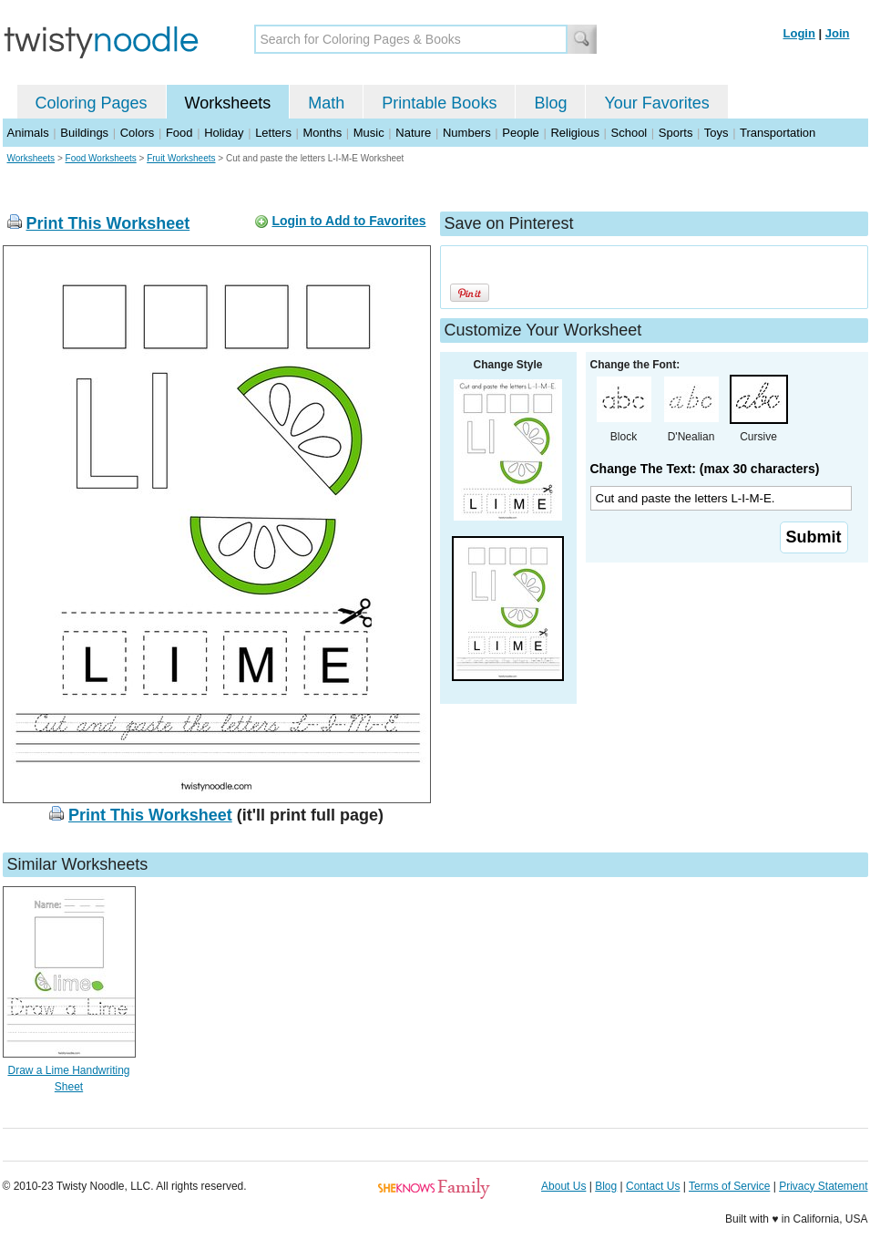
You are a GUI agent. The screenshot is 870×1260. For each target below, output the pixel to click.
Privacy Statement (823, 1186)
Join (837, 33)
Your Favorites (656, 103)
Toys (716, 132)
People (520, 132)
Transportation (777, 132)
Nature (413, 132)
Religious (574, 132)
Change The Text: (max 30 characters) (705, 468)
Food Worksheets (101, 158)
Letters (273, 132)
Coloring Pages (92, 103)
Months (323, 132)
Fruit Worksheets (181, 158)
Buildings (84, 132)
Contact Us (653, 1186)
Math (326, 103)
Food (179, 132)
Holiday (223, 132)
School (629, 132)
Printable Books (439, 103)
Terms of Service (729, 1186)
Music (368, 132)
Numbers (467, 132)
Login (799, 33)
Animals (28, 132)
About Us (563, 1186)
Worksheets (228, 103)
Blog (550, 103)
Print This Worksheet (108, 223)
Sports (676, 132)
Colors (137, 132)
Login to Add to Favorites (348, 220)
